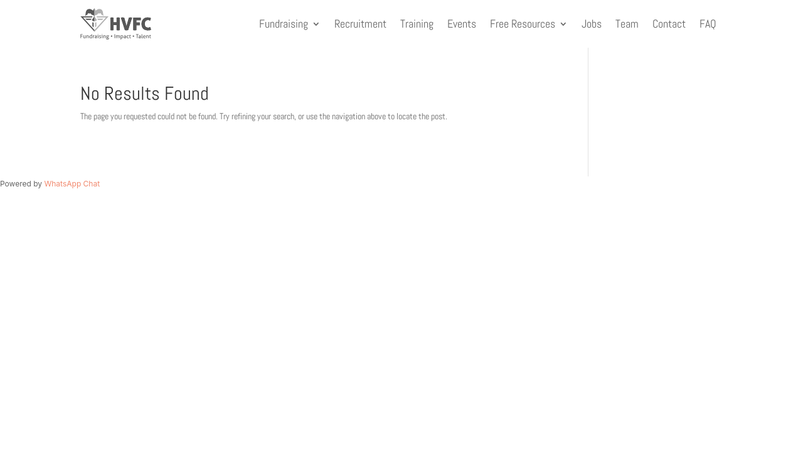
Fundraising (283, 23)
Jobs (592, 23)
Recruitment (360, 23)
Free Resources (522, 23)
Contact (669, 23)
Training (416, 23)
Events (461, 23)
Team (627, 23)
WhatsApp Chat (72, 183)
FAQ (707, 23)
